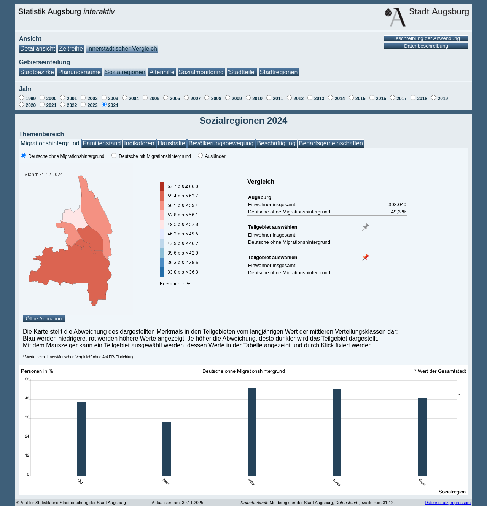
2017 (401, 98)
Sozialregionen (125, 72)
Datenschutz (436, 502)
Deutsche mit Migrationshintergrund (155, 156)
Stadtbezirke (37, 72)
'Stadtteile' (242, 72)
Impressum (460, 502)
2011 (278, 98)
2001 (72, 98)
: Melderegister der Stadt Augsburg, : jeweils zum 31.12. (317, 502)
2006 (175, 98)
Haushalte (171, 143)
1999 (30, 98)
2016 (381, 98)
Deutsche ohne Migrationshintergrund (66, 156)
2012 (298, 98)
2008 (216, 98)
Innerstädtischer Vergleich (122, 48)
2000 (51, 98)
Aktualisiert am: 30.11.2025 (178, 502)
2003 (113, 98)
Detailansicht (37, 48)
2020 (30, 105)
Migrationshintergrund (50, 143)
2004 (134, 98)
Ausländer (215, 156)
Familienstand (102, 143)
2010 (257, 98)
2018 (422, 98)
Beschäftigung (276, 143)
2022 (72, 105)
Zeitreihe (71, 48)
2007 (196, 98)
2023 (93, 105)
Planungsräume (79, 72)
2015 (360, 98)
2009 (237, 98)
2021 (51, 105)
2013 (319, 98)
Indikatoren (139, 143)
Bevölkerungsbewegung (221, 143)
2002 (93, 98)
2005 (154, 98)
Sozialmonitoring (201, 72)
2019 (443, 98)
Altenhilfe (162, 72)
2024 (113, 105)
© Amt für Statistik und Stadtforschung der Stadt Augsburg (71, 502)
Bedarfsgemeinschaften (331, 143)
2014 (340, 98)
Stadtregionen (279, 72)
